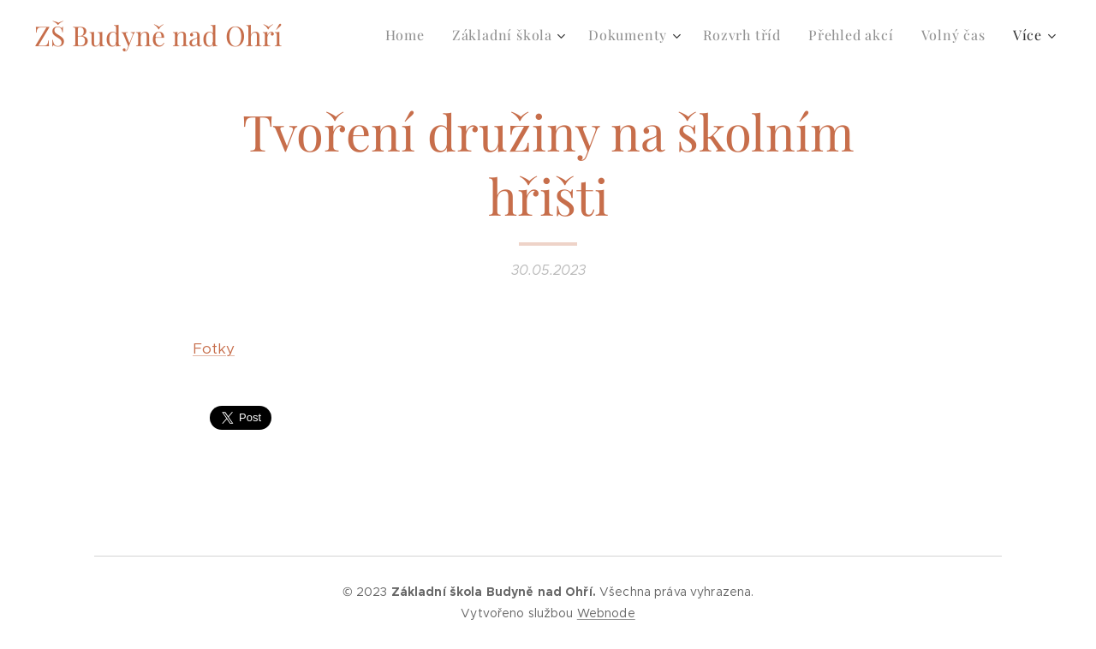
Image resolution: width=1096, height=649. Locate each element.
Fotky (214, 348)
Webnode (606, 613)
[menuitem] (409, 35)
